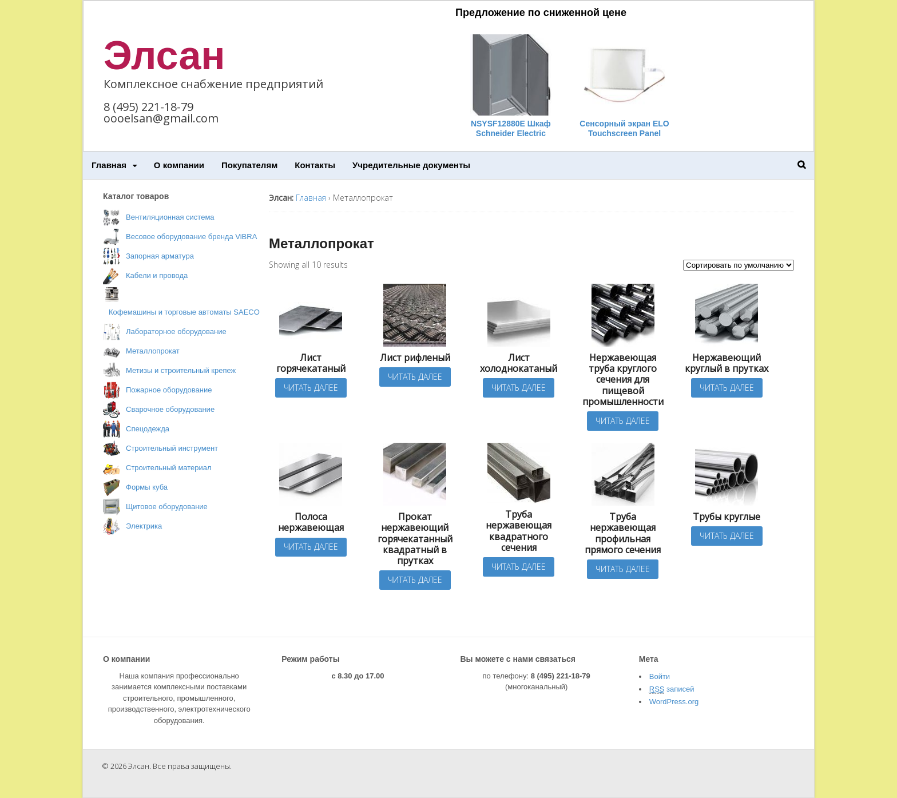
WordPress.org (673, 701)
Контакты (315, 165)
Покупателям (249, 165)
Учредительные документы (411, 165)
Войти (659, 676)
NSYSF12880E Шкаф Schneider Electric (511, 128)
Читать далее (311, 387)
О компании (179, 165)
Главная (109, 165)
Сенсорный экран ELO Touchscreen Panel (624, 128)
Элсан (164, 55)
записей (671, 689)
